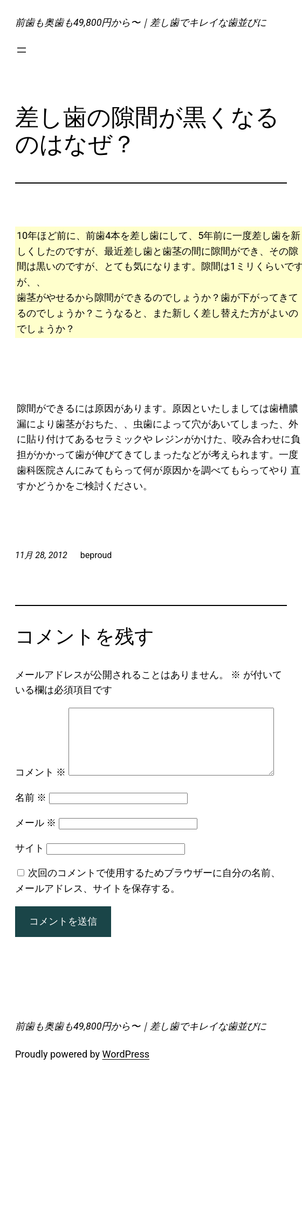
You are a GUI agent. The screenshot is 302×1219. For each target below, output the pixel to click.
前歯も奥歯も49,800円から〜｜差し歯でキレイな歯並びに (140, 22)
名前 (30, 826)
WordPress (125, 1082)
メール (35, 851)
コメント (40, 715)
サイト (29, 876)
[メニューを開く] (21, 50)
